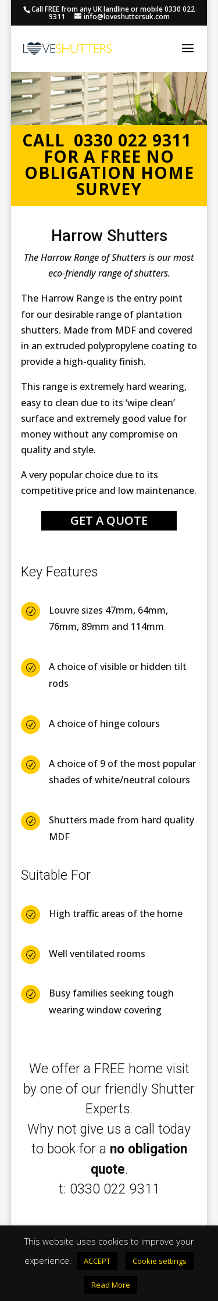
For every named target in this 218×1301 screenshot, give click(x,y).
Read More (110, 1285)
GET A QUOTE (109, 520)
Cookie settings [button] (160, 1261)
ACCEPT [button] (97, 1261)
